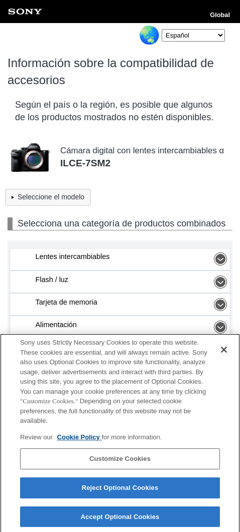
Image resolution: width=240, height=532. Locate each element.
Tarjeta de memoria (132, 304)
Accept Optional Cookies (120, 518)
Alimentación (132, 327)
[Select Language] (193, 35)
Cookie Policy (79, 439)
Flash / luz (132, 282)
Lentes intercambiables (132, 258)
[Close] (224, 352)
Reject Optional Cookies (120, 489)
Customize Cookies (120, 461)
